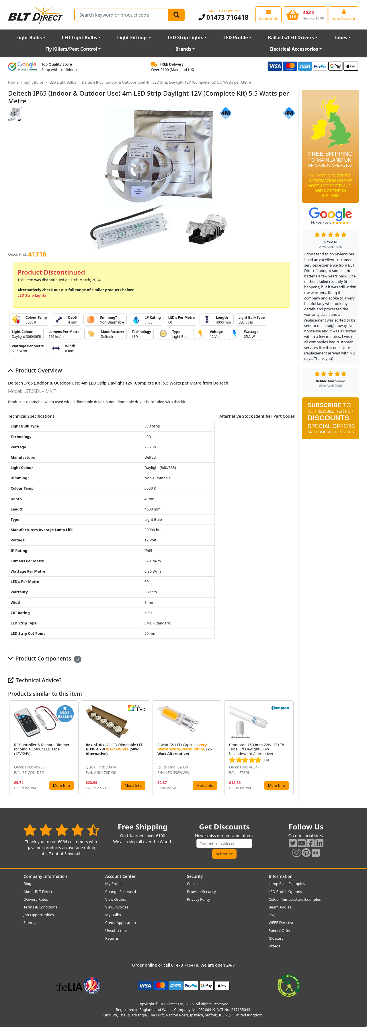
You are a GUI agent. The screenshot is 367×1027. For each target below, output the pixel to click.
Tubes (341, 37)
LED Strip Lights (185, 37)
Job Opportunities (39, 914)
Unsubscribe (116, 930)
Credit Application (120, 922)
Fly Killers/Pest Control (71, 49)
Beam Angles (280, 907)
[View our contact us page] (268, 14)
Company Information (45, 876)
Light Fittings (132, 37)
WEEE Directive (281, 922)
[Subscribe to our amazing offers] (224, 843)
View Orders (115, 899)
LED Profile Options (285, 891)
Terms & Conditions (40, 907)
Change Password (120, 891)
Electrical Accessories (294, 49)
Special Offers (280, 930)
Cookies (193, 883)
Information (280, 876)
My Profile (113, 883)
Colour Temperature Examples (295, 899)
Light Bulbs (29, 37)
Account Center (120, 876)
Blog (27, 883)
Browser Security (201, 891)
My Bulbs (113, 914)
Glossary (276, 938)
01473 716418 (223, 17)
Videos (274, 946)
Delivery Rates (36, 899)
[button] (290, 748)
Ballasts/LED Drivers (291, 37)
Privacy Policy (198, 899)
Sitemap (31, 922)
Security (195, 876)
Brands (183, 49)
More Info (61, 785)
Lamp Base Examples (287, 883)
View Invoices (116, 907)
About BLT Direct (38, 891)
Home (13, 82)
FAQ (272, 914)
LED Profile (235, 37)
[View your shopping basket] (305, 14)
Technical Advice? (35, 680)
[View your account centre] (344, 14)
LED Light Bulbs (79, 37)
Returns (112, 938)
